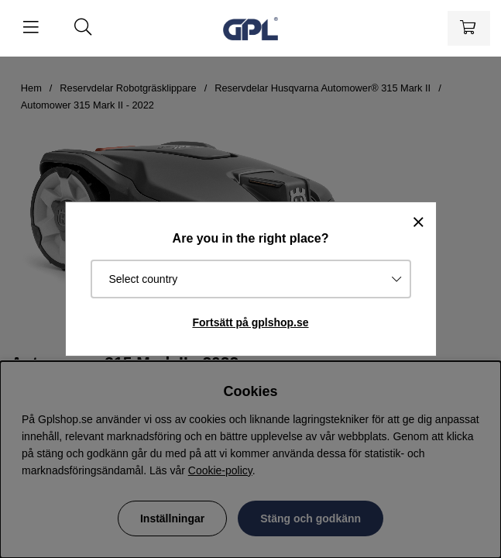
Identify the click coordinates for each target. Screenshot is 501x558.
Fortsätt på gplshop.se (250, 322)
